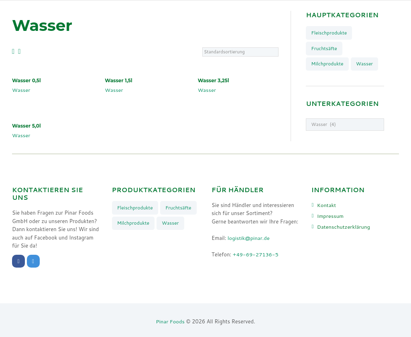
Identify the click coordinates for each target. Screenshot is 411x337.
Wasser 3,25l (213, 80)
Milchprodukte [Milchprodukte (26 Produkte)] (327, 63)
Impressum (330, 215)
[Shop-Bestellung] (240, 51)
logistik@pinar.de (249, 238)
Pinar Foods (170, 321)
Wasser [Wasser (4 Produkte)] (364, 63)
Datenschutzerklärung (343, 226)
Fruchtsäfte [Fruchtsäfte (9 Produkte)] (324, 48)
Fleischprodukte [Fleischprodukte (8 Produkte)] (329, 32)
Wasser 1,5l (118, 80)
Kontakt (326, 205)
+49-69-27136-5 (256, 254)
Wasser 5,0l (26, 126)
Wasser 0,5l (26, 80)
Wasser (21, 89)
